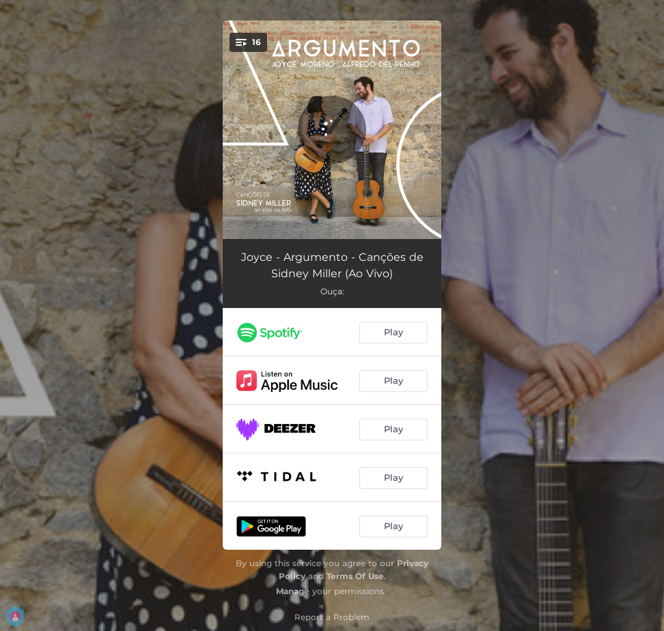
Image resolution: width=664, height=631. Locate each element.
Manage (292, 591)
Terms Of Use (355, 576)
